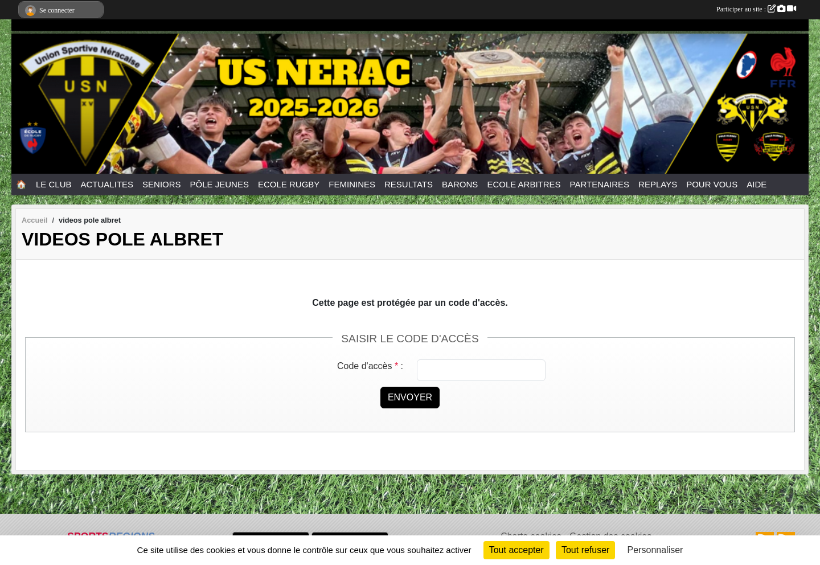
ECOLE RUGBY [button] (288, 184)
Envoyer (410, 397)
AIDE (756, 184)
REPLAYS (657, 184)
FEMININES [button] (352, 184)
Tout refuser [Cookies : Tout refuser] (585, 550)
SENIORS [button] (161, 184)
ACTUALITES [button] (107, 184)
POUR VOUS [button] (711, 184)
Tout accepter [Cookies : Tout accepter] (516, 550)
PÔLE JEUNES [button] (219, 184)
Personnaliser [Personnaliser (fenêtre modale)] (655, 550)
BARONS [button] (460, 184)
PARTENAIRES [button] (599, 184)
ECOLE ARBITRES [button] (523, 184)
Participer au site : (756, 9)
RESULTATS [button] (408, 184)
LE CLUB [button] (54, 184)
